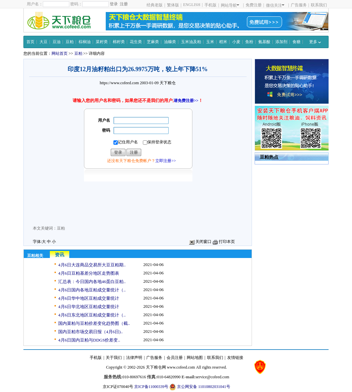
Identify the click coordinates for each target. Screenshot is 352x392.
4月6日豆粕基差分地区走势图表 (88, 273)
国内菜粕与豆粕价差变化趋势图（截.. (94, 323)
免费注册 (254, 5)
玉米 (210, 41)
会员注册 (175, 357)
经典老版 (155, 5)
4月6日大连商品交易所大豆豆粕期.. (92, 264)
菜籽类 (102, 41)
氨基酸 (264, 41)
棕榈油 (85, 41)
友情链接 (235, 357)
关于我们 (114, 357)
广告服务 (299, 5)
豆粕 (70, 41)
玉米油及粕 (191, 41)
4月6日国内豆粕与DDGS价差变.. (89, 340)
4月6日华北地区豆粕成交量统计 (88, 306)
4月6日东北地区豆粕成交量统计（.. (92, 314)
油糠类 (170, 41)
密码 (106, 130)
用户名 (104, 120)
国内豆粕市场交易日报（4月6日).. (90, 331)
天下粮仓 (168, 83)
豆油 (57, 41)
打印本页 (223, 241)
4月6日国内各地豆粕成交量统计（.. (92, 289)
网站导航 (230, 5)
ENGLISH (191, 4)
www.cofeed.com (181, 367)
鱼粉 (249, 41)
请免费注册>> (186, 100)
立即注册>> (165, 160)
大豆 (43, 41)
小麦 (236, 41)
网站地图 (195, 357)
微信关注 (275, 5)
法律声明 (134, 357)
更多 (315, 41)
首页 (30, 41)
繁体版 (173, 5)
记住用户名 (125, 142)
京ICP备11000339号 (151, 386)
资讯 (59, 254)
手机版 (210, 5)
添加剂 (281, 41)
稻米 (223, 41)
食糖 (296, 41)
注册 (124, 4)
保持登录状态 (157, 142)
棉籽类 (119, 41)
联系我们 (319, 5)
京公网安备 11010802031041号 (199, 387)
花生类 (136, 41)
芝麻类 (153, 41)
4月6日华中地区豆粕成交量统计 (88, 298)
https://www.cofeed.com (119, 83)
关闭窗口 (200, 241)
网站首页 (60, 53)
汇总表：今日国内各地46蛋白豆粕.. (92, 281)
